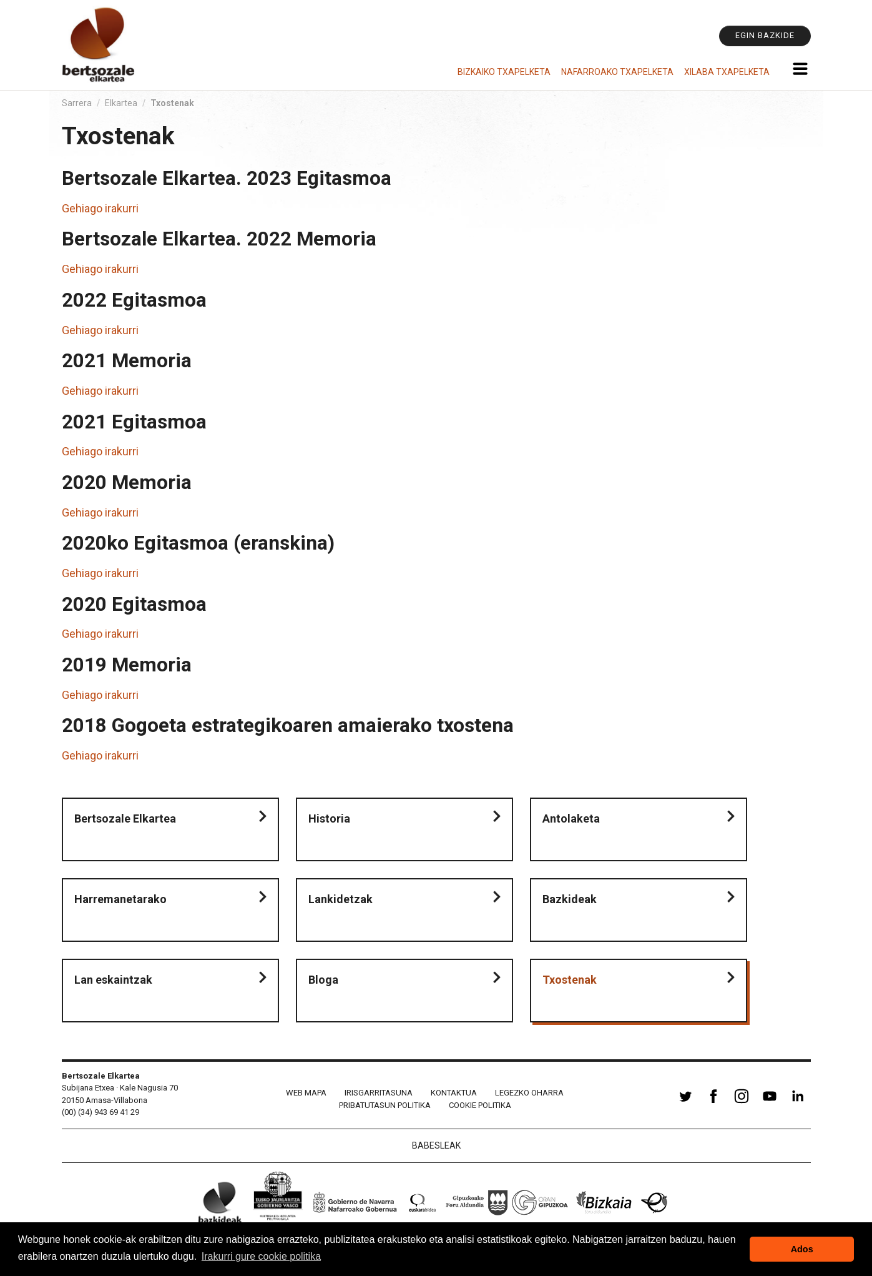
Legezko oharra (529, 1092)
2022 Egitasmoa (134, 300)
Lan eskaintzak (113, 979)
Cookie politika (480, 1105)
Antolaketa (571, 818)
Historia (329, 818)
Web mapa (306, 1092)
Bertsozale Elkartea (125, 818)
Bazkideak (569, 899)
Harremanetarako (120, 899)
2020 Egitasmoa (134, 604)
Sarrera (77, 103)
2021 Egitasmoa (134, 421)
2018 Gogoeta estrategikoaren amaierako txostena (288, 725)
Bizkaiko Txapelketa (504, 72)
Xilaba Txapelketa (727, 72)
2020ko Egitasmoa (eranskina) (198, 543)
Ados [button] (802, 1249)
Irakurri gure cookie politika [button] (261, 1256)
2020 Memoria (127, 482)
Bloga (323, 979)
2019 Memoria (127, 664)
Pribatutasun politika (385, 1105)
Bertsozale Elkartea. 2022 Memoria (219, 238)
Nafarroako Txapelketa (617, 72)
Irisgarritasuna (379, 1092)
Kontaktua (454, 1092)
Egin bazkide (765, 35)
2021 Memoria (127, 360)
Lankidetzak (340, 899)
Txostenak (569, 979)
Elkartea (121, 103)
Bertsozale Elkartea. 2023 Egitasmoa (226, 178)
